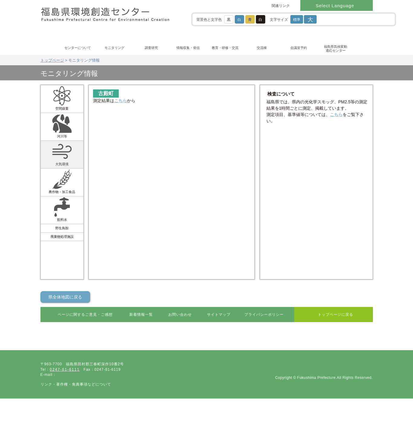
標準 (296, 20)
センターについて (77, 48)
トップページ (52, 60)
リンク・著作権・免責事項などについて (75, 392)
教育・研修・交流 (225, 48)
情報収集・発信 (188, 48)
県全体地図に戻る (65, 297)
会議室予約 (298, 48)
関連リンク (281, 6)
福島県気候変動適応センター (335, 48)
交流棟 (262, 48)
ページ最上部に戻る (349, 336)
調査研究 (151, 48)
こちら (120, 100)
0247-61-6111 (65, 378)
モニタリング (114, 48)
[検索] (346, 19)
